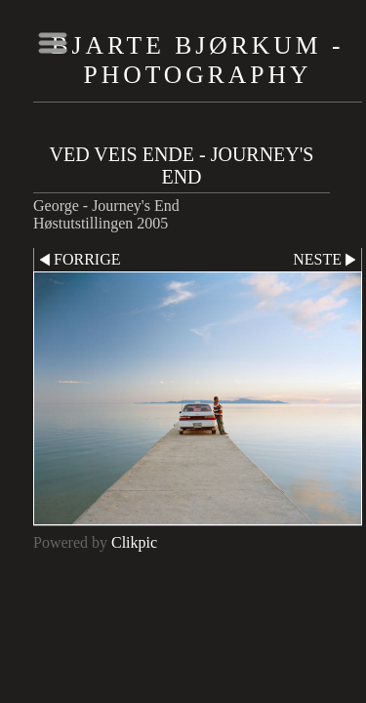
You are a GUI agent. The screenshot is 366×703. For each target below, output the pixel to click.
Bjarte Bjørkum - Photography (198, 60)
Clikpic (134, 542)
